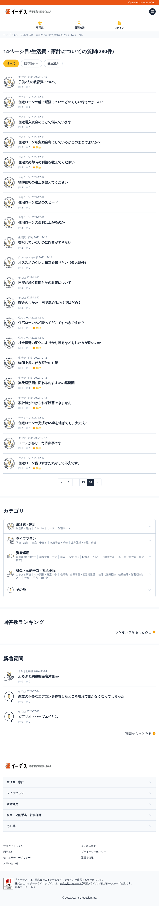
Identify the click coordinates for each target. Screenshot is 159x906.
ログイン (119, 25)
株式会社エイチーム (71, 883)
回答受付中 (31, 63)
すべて (11, 63)
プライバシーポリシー (93, 852)
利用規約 (8, 852)
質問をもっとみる (140, 733)
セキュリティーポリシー (17, 857)
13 (83, 482)
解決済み (53, 63)
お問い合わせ (10, 863)
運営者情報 (87, 857)
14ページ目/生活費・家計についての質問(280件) (39, 35)
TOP (5, 35)
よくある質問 (88, 846)
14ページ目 (77, 35)
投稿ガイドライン (13, 846)
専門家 (39, 25)
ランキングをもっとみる (135, 632)
